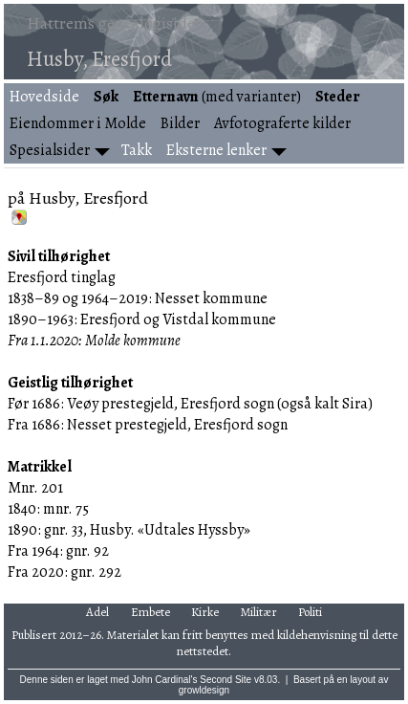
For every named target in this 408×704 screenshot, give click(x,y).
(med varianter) (217, 96)
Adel (97, 612)
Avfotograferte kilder (282, 123)
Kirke (205, 612)
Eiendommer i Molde (78, 123)
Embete (150, 612)
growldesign (204, 690)
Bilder (180, 123)
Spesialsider (50, 150)
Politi (310, 612)
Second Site (225, 679)
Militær (259, 612)
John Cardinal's (165, 679)
